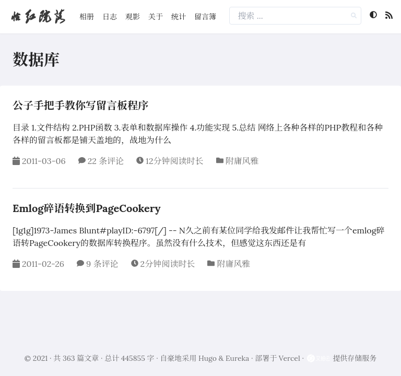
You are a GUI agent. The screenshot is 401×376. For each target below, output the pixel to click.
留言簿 (205, 16)
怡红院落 (37, 16)
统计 (178, 16)
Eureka (237, 358)
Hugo (207, 358)
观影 (132, 16)
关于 (155, 16)
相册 (86, 16)
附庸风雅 (242, 161)
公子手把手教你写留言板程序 (80, 105)
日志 (109, 16)
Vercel (289, 358)
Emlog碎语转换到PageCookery (87, 208)
